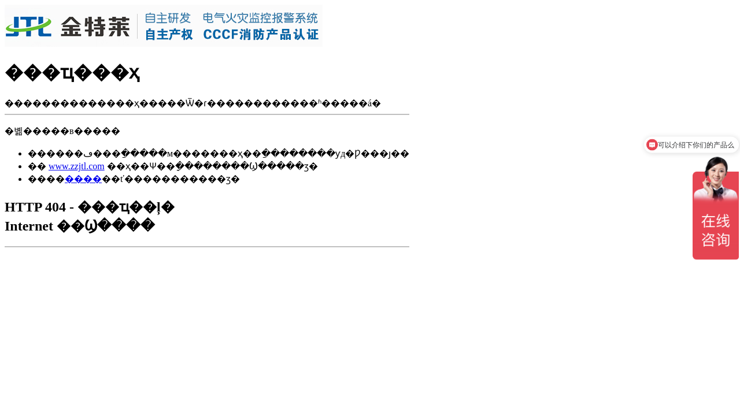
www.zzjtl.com (77, 166)
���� (83, 179)
